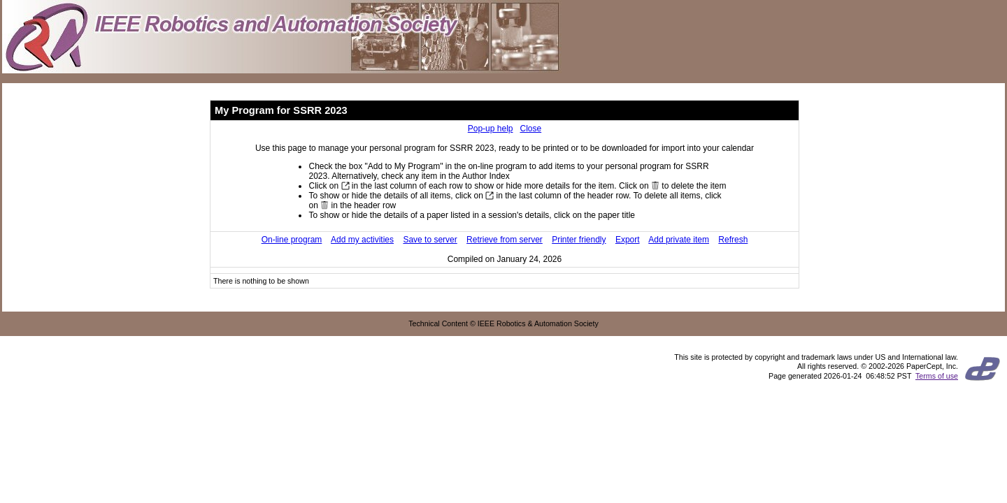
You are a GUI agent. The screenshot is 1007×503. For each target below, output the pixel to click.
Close (531, 128)
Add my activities (362, 240)
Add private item (678, 240)
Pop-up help (490, 128)
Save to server (430, 240)
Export (627, 240)
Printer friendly (579, 240)
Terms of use (936, 376)
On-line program (292, 240)
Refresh (733, 240)
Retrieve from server (504, 240)
